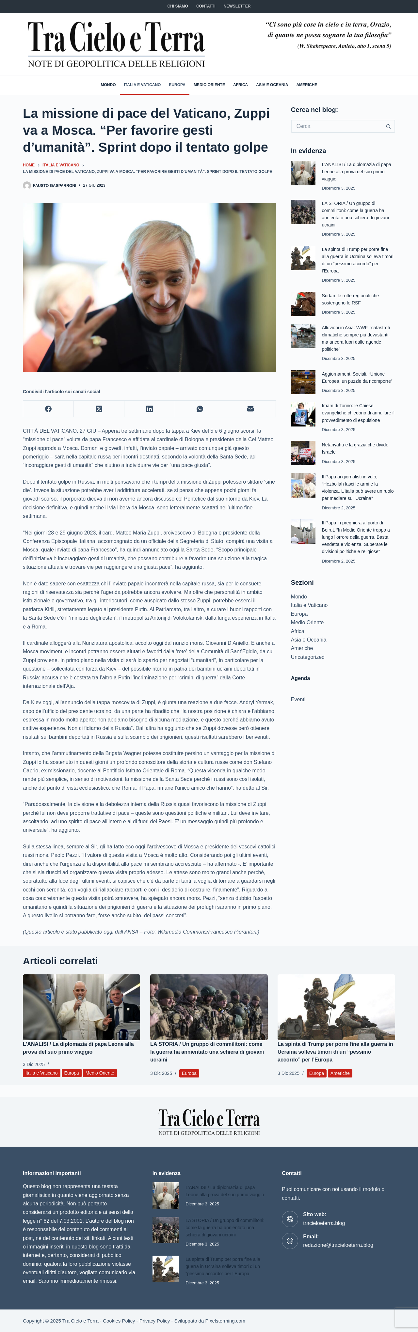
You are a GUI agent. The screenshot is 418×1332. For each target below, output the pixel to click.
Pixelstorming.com (225, 1321)
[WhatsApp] (200, 409)
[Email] (250, 409)
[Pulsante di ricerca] (388, 126)
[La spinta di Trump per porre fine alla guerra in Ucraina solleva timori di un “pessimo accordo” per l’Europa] (336, 1007)
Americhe (306, 85)
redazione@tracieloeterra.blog (338, 1233)
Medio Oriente (209, 85)
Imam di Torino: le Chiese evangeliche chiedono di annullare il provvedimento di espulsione (358, 419)
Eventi (298, 706)
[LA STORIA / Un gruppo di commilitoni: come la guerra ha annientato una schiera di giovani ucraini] (209, 1007)
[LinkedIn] (149, 409)
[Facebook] (48, 409)
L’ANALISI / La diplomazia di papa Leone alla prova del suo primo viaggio (358, 171)
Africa (240, 85)
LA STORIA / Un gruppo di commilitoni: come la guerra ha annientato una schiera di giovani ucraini (207, 1051)
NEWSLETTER (237, 6)
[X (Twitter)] (99, 409)
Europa (177, 85)
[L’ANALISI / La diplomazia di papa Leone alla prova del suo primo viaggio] (81, 1007)
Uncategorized (308, 663)
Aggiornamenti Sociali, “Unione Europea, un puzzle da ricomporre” (355, 381)
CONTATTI (206, 6)
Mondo (108, 85)
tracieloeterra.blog (324, 1211)
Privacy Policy (154, 1321)
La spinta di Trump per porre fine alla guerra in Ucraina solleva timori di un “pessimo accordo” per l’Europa (335, 1051)
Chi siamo (178, 6)
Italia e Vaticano (142, 85)
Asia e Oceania (272, 85)
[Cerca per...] (336, 126)
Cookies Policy (119, 1321)
